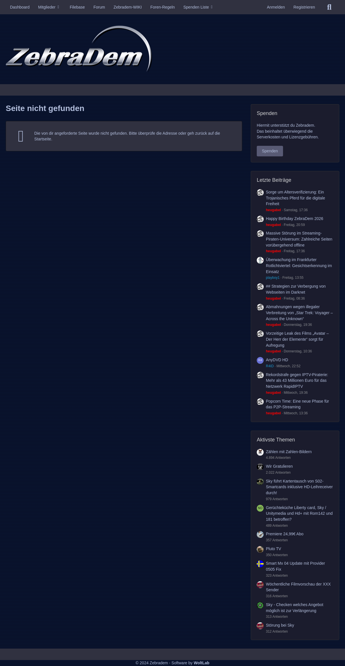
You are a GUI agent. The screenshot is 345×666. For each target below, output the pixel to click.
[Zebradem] (172, 49)
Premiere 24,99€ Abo (285, 534)
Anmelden (276, 7)
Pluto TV (273, 548)
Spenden (270, 151)
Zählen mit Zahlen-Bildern (289, 451)
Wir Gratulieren (279, 466)
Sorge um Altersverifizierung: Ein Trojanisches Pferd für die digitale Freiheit (295, 198)
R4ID (270, 366)
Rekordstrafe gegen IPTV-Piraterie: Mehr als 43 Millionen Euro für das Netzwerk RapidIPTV (297, 380)
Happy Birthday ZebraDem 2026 (294, 218)
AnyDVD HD (277, 360)
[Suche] (329, 7)
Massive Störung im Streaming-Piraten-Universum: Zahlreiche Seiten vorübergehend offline (299, 239)
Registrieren (304, 7)
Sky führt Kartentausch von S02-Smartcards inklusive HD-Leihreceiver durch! (299, 487)
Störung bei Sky (280, 625)
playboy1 (273, 278)
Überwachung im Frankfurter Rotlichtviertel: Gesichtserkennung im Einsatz (299, 265)
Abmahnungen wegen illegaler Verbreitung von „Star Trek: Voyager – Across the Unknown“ (299, 312)
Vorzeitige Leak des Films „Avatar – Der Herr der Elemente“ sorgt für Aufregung (297, 339)
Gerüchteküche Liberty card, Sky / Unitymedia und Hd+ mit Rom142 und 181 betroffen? (299, 513)
